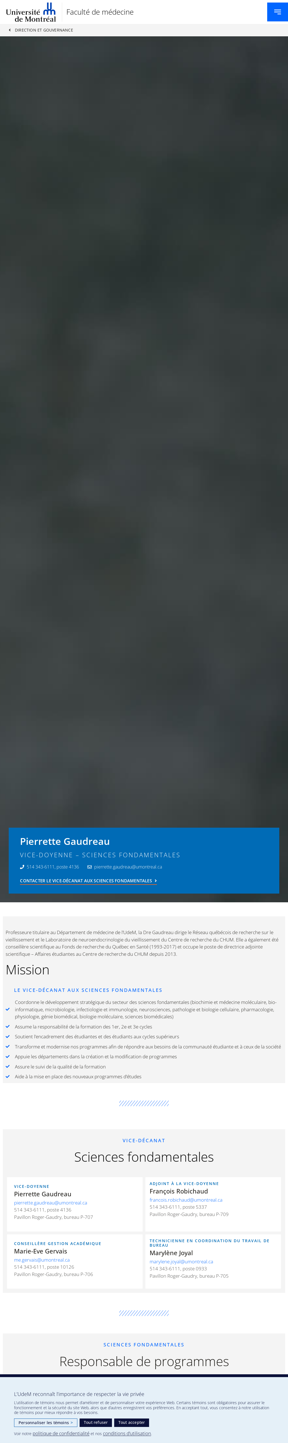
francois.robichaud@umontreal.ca (186, 1200)
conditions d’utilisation (127, 1433)
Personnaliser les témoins (46, 1422)
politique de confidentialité (61, 1433)
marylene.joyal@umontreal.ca (181, 1261)
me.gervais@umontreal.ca (42, 1260)
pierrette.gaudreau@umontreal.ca (50, 1202)
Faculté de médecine (100, 12)
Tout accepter (131, 1422)
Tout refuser (96, 1422)
